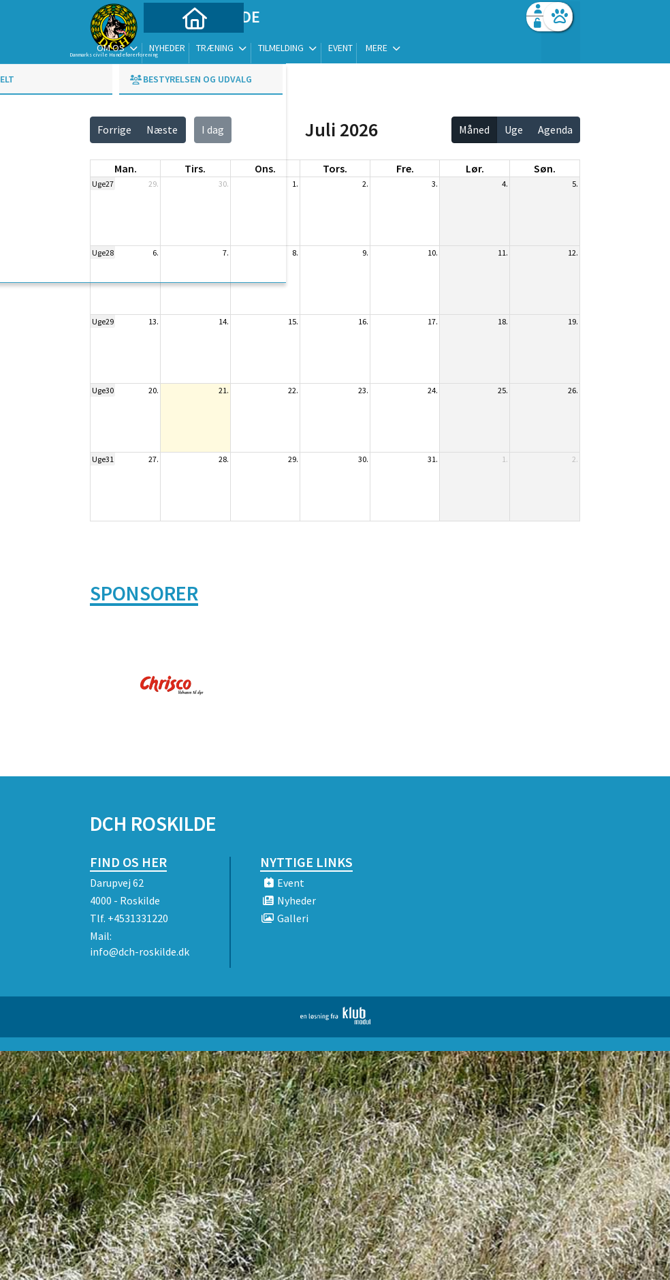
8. (295, 252)
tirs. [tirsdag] (195, 168)
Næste (162, 129)
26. (573, 390)
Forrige (114, 129)
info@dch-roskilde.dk (139, 951)
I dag (213, 129)
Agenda (555, 129)
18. (503, 321)
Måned (474, 129)
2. (365, 184)
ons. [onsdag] (265, 168)
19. (573, 321)
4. (505, 184)
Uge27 (103, 184)
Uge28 (103, 252)
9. (365, 252)
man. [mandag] (125, 168)
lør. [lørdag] (475, 168)
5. (575, 184)
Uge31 (103, 459)
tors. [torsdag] (335, 168)
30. (224, 184)
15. (293, 321)
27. (153, 459)
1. (295, 184)
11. (503, 252)
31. (433, 459)
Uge (514, 129)
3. (435, 184)
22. (293, 390)
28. (224, 459)
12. (573, 252)
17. (433, 321)
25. (503, 390)
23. (363, 390)
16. (363, 321)
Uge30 (103, 390)
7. (226, 252)
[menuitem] (175, 46)
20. (153, 390)
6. (156, 252)
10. (433, 252)
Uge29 (103, 321)
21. (224, 390)
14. (224, 321)
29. (153, 184)
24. (433, 390)
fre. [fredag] (405, 168)
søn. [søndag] (545, 168)
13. (153, 321)
